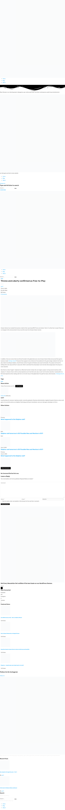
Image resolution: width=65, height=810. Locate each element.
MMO (2, 381)
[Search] (7, 188)
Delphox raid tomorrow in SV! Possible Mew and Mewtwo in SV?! (22, 433)
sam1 (2, 286)
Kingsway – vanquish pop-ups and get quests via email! (12, 665)
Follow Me (3, 395)
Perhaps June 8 (12, 361)
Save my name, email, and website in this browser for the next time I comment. (20, 501)
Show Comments (6, 468)
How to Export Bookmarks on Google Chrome (10, 633)
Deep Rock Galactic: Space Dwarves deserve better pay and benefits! (15, 649)
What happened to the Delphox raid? (13, 419)
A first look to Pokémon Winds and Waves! (8, 787)
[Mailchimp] (2, 588)
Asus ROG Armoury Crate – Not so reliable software (11, 617)
